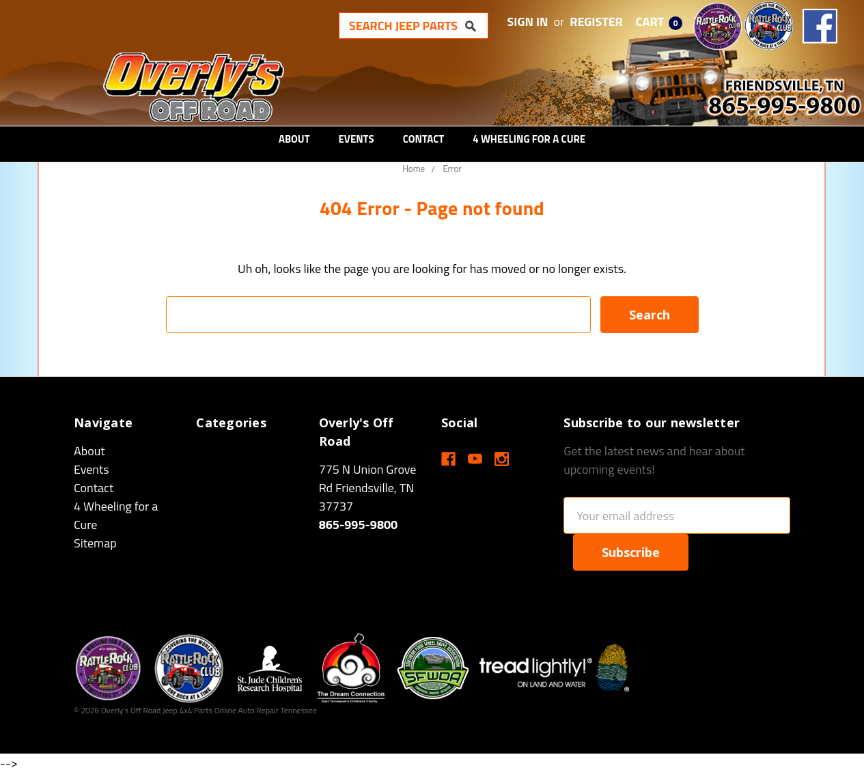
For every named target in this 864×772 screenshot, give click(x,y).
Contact (424, 139)
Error (452, 168)
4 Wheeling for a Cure (529, 139)
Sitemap (95, 543)
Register (596, 21)
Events (356, 139)
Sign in (527, 21)
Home (413, 168)
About (294, 139)
